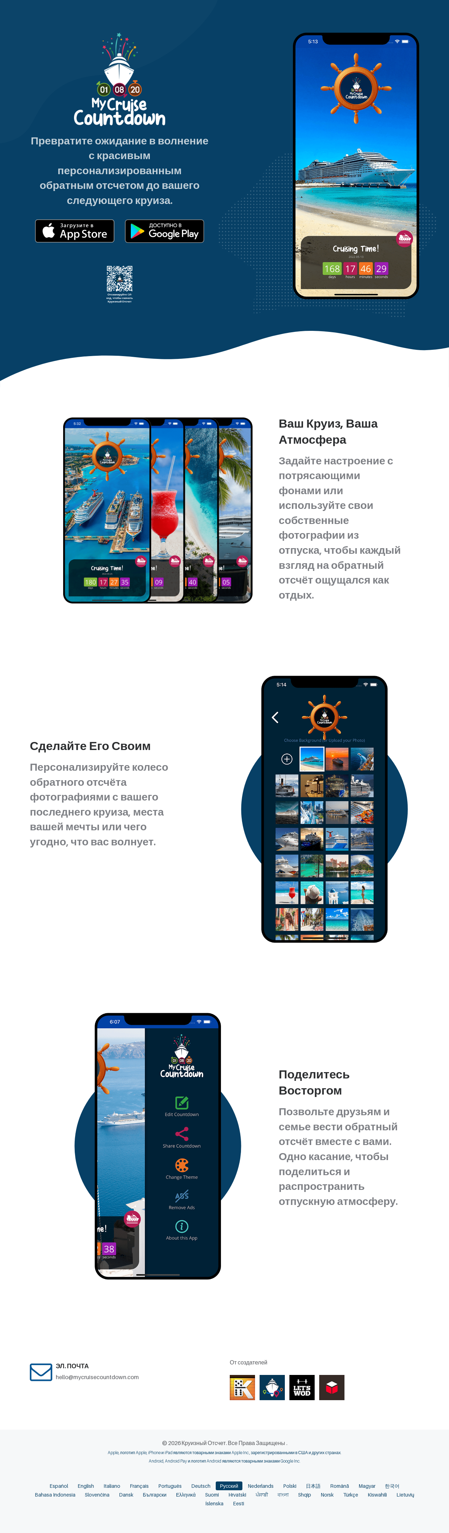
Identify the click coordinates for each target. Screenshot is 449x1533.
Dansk (126, 1495)
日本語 (313, 1486)
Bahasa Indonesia (55, 1495)
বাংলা (283, 1495)
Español (58, 1486)
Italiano (111, 1486)
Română (339, 1486)
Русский (229, 1486)
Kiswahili (377, 1495)
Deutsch (200, 1486)
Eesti (238, 1503)
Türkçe (350, 1495)
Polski (289, 1486)
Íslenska (214, 1503)
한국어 (392, 1486)
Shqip (304, 1495)
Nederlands (261, 1486)
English (86, 1486)
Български (154, 1495)
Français (139, 1486)
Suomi (212, 1495)
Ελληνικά (186, 1495)
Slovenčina (97, 1495)
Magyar (366, 1486)
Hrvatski (237, 1495)
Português (170, 1486)
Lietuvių (405, 1495)
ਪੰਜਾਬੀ (262, 1495)
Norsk (327, 1495)
